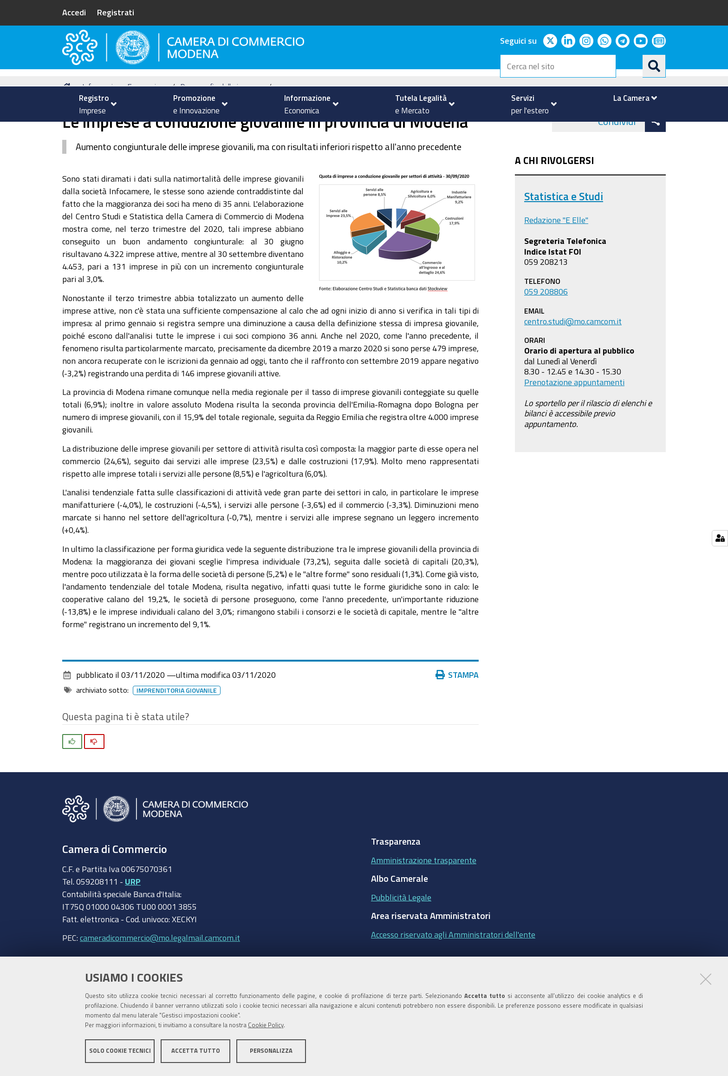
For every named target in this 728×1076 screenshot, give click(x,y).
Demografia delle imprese (221, 132)
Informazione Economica (122, 132)
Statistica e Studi (563, 241)
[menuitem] (93, 104)
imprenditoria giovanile (176, 735)
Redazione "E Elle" (556, 265)
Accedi (74, 12)
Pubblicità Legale (401, 942)
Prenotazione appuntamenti (574, 427)
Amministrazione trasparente (423, 905)
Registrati (115, 12)
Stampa (457, 719)
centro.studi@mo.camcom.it (573, 366)
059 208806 (546, 336)
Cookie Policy (266, 1026)
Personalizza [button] (271, 1052)
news (285, 132)
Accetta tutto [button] (195, 1052)
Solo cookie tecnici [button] (120, 1052)
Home (68, 132)
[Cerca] (654, 66)
